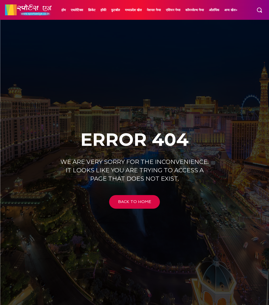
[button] (259, 10)
